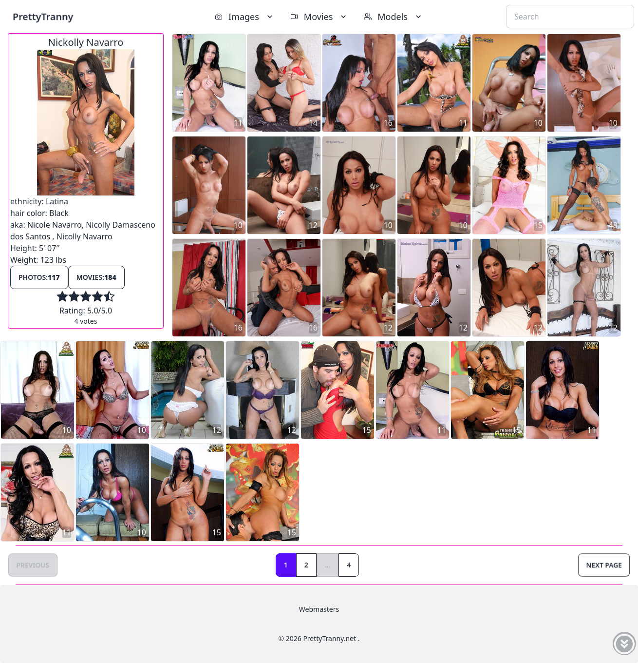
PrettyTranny (43, 16)
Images (245, 16)
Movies (319, 16)
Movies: (96, 277)
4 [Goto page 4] (349, 564)
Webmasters (319, 609)
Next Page (604, 564)
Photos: (39, 277)
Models (393, 16)
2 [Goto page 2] (306, 564)
